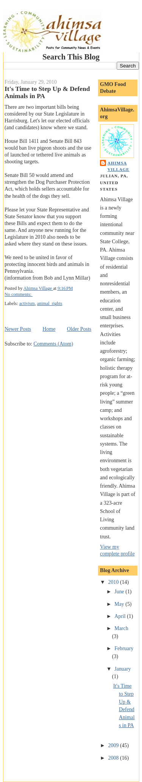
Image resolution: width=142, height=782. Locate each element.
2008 (114, 758)
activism (27, 303)
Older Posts (79, 329)
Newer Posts (18, 329)
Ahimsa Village (119, 166)
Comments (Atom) (53, 344)
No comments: (19, 294)
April (120, 616)
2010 (114, 582)
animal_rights (49, 303)
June (119, 591)
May (119, 604)
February (123, 648)
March (121, 628)
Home (48, 329)
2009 (114, 745)
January (122, 669)
